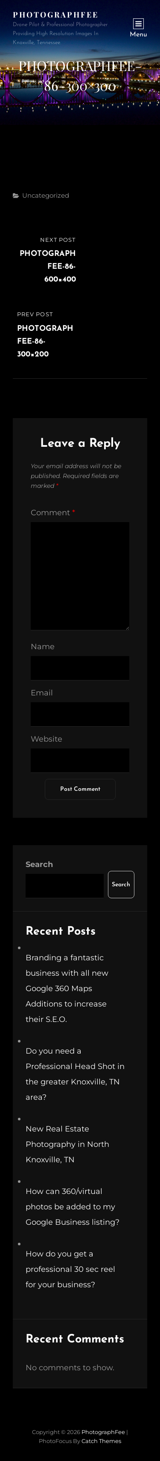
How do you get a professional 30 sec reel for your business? (70, 1269)
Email (42, 693)
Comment (53, 512)
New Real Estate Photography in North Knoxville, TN (67, 1144)
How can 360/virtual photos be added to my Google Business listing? (72, 1207)
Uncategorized (45, 195)
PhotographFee (56, 14)
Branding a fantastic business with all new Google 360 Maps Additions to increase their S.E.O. (67, 988)
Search (39, 864)
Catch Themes (101, 1440)
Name (43, 646)
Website (46, 739)
